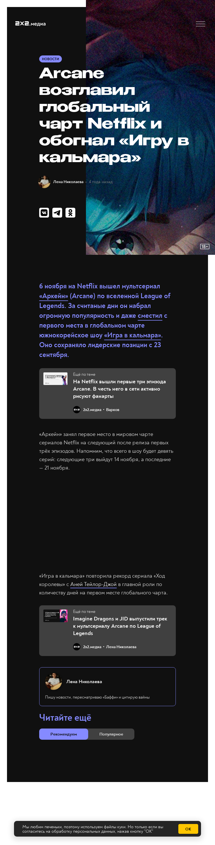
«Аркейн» (53, 296)
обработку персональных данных (83, 831)
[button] (200, 24)
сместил (150, 315)
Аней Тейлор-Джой (93, 584)
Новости (50, 59)
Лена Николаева (68, 182)
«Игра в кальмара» (132, 335)
